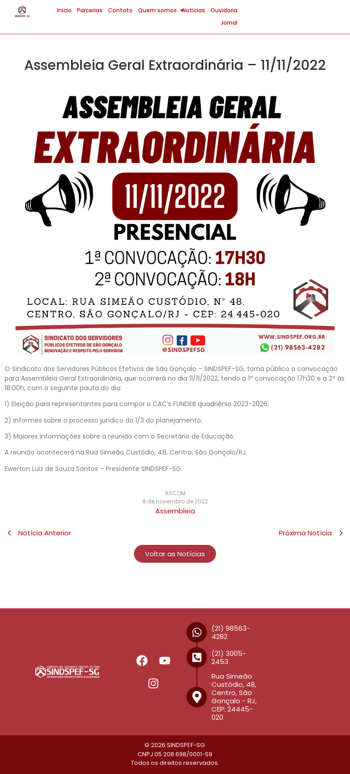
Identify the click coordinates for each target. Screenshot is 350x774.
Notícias (193, 10)
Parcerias (90, 10)
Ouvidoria (224, 10)
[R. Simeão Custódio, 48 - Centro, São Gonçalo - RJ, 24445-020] (303, 672)
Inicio (64, 10)
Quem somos (159, 10)
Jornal (229, 22)
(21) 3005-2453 (228, 657)
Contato (120, 10)
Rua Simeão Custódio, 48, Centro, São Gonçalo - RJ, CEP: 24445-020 (234, 696)
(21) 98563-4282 (230, 632)
